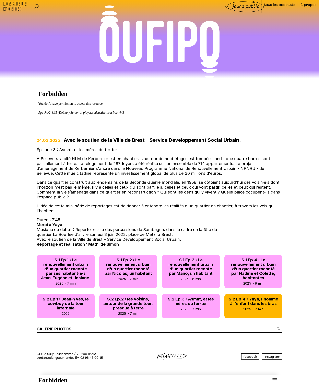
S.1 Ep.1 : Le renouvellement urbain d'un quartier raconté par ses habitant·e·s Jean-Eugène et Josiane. (66, 271)
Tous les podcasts (269, 6)
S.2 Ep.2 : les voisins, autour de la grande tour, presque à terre (128, 306)
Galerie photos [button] (54, 329)
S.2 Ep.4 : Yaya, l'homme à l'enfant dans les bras (253, 304)
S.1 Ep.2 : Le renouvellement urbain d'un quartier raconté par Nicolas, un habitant (128, 269)
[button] (36, 6)
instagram (272, 357)
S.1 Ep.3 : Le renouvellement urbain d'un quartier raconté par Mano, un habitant (191, 269)
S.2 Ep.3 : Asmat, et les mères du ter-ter (191, 304)
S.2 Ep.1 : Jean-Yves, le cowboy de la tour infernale (66, 306)
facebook (250, 357)
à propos (306, 6)
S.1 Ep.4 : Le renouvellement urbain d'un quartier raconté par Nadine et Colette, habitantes (253, 271)
